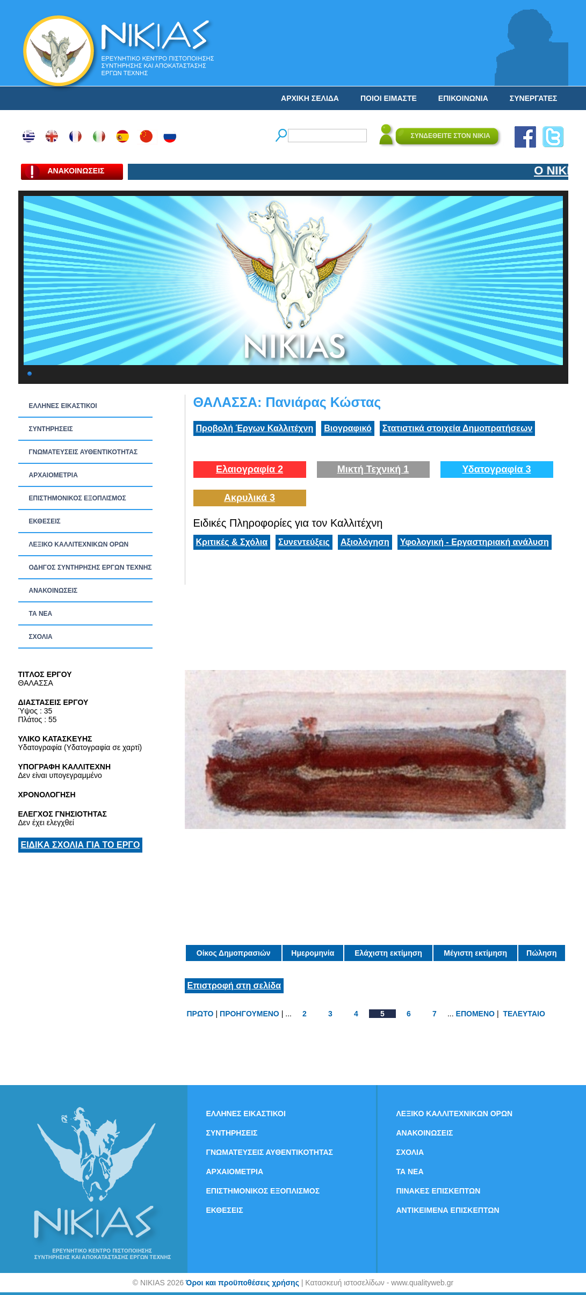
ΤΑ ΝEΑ (41, 613)
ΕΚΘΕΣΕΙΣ (45, 521)
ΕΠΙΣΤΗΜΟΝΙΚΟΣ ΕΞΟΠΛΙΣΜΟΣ (77, 498)
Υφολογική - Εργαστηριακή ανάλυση (474, 542)
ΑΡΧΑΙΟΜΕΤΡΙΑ (53, 475)
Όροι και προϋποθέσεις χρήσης (242, 1282)
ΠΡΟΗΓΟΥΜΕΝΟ (249, 1013)
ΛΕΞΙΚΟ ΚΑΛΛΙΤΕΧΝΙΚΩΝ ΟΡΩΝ (79, 544)
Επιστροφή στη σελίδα (234, 985)
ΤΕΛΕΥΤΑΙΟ (524, 1013)
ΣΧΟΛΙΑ (41, 637)
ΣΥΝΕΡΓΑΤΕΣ (534, 98)
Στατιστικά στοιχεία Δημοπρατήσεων (457, 428)
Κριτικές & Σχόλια (232, 542)
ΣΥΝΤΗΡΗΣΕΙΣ (51, 429)
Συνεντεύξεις (304, 542)
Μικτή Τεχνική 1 (373, 469)
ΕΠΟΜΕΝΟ (475, 1013)
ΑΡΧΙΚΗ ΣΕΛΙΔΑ (310, 98)
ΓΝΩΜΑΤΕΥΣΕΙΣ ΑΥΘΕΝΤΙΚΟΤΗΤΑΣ (83, 452)
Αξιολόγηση (365, 542)
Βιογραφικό (347, 428)
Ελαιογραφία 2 (249, 469)
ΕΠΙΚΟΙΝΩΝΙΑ (463, 98)
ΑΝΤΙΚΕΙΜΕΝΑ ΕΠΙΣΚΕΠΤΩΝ (448, 1210)
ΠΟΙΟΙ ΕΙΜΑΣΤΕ (388, 98)
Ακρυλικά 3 (249, 497)
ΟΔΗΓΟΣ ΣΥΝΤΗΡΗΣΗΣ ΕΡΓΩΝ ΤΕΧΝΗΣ (90, 567)
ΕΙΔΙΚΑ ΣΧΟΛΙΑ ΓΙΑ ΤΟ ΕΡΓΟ (80, 844)
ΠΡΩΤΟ (200, 1013)
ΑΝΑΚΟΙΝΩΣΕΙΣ (53, 590)
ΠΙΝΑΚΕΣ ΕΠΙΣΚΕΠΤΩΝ (438, 1191)
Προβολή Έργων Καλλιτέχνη (255, 428)
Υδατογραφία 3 (496, 469)
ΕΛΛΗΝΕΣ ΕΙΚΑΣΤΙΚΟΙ (63, 406)
